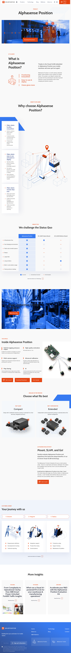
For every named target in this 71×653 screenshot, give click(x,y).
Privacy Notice (12, 651)
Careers (67, 629)
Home (33, 629)
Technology (51, 629)
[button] (22, 2)
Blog (49, 631)
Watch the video (14, 313)
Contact (67, 631)
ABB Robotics (35, 634)
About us (33, 631)
